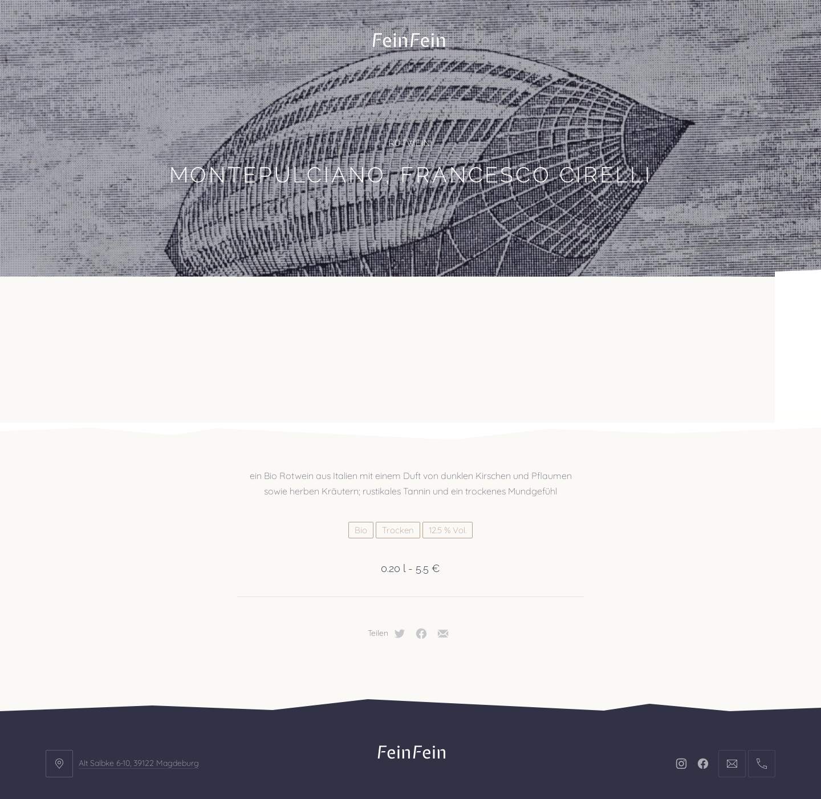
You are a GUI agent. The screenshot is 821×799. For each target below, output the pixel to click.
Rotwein (409, 143)
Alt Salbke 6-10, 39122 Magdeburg (139, 674)
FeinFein (424, 757)
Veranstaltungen (272, 305)
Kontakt (381, 305)
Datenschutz (459, 722)
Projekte (162, 305)
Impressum (383, 722)
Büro (81, 305)
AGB (518, 722)
